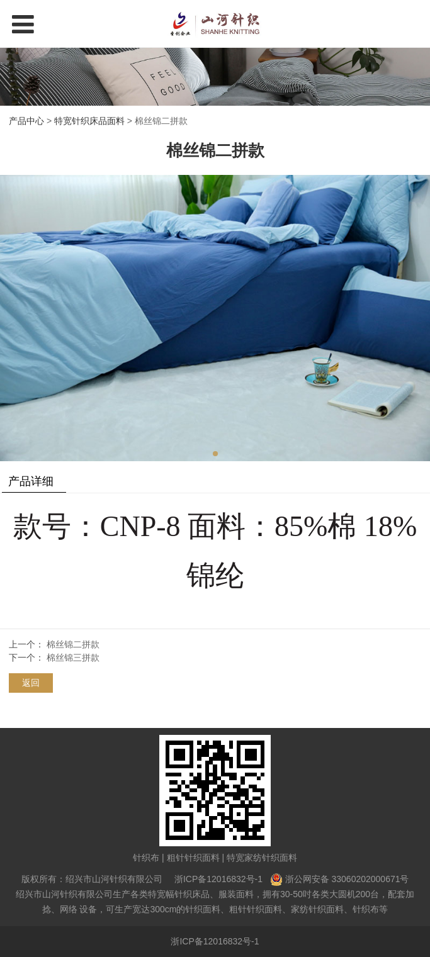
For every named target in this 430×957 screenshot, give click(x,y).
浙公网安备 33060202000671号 (347, 879)
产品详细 (31, 481)
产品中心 (26, 121)
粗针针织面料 (193, 858)
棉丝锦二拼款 (73, 644)
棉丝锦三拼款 (73, 657)
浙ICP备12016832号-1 (218, 879)
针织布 (146, 858)
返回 (31, 683)
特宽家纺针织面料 (262, 858)
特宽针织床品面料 (89, 121)
